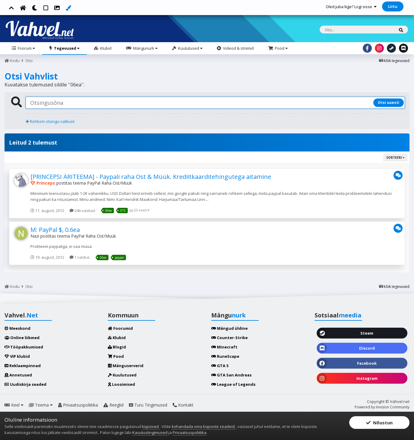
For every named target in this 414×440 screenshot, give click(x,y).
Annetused (18, 375)
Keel (14, 405)
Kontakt (183, 405)
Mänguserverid (125, 365)
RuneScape (225, 356)
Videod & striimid (238, 48)
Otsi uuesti (388, 102)
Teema (41, 405)
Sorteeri (395, 157)
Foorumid (120, 328)
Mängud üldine (229, 328)
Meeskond (17, 328)
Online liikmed (22, 337)
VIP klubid (17, 356)
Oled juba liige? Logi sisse (351, 6)
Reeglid (113, 405)
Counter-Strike (229, 337)
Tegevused (66, 48)
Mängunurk (145, 48)
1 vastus (80, 257)
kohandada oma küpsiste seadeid (204, 426)
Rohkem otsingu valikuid (50, 121)
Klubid (105, 48)
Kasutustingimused (150, 432)
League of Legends (233, 384)
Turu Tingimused (148, 405)
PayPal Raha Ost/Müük (109, 183)
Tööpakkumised (24, 347)
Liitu (392, 6)
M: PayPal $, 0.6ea (55, 230)
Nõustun (379, 423)
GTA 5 (219, 365)
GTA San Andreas (231, 375)
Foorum (26, 48)
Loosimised (121, 384)
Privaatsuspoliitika (78, 405)
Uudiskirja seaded (25, 384)
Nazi (34, 236)
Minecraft (224, 347)
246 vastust (82, 210)
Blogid (117, 347)
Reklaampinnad (23, 365)
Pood (281, 48)
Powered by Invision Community (382, 407)
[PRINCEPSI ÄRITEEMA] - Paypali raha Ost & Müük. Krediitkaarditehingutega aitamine (150, 177)
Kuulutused (189, 48)
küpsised (151, 426)
